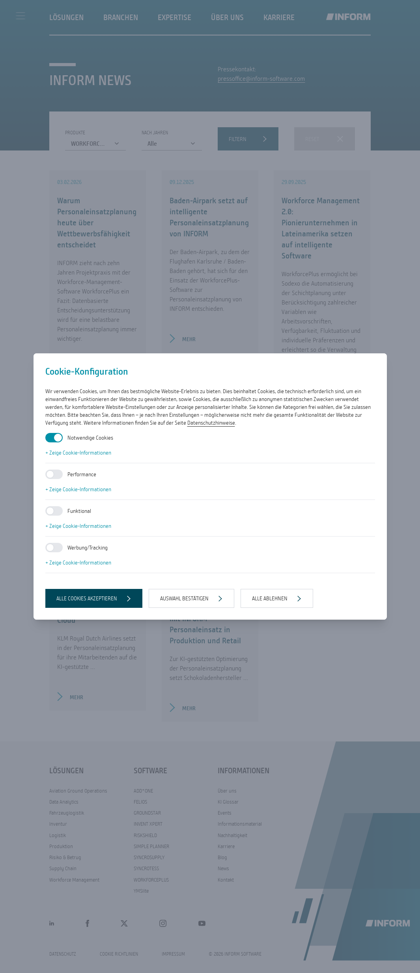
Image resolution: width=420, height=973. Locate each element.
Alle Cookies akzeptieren (86, 598)
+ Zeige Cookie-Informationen (78, 452)
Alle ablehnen (269, 598)
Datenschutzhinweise (211, 422)
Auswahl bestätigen (184, 598)
